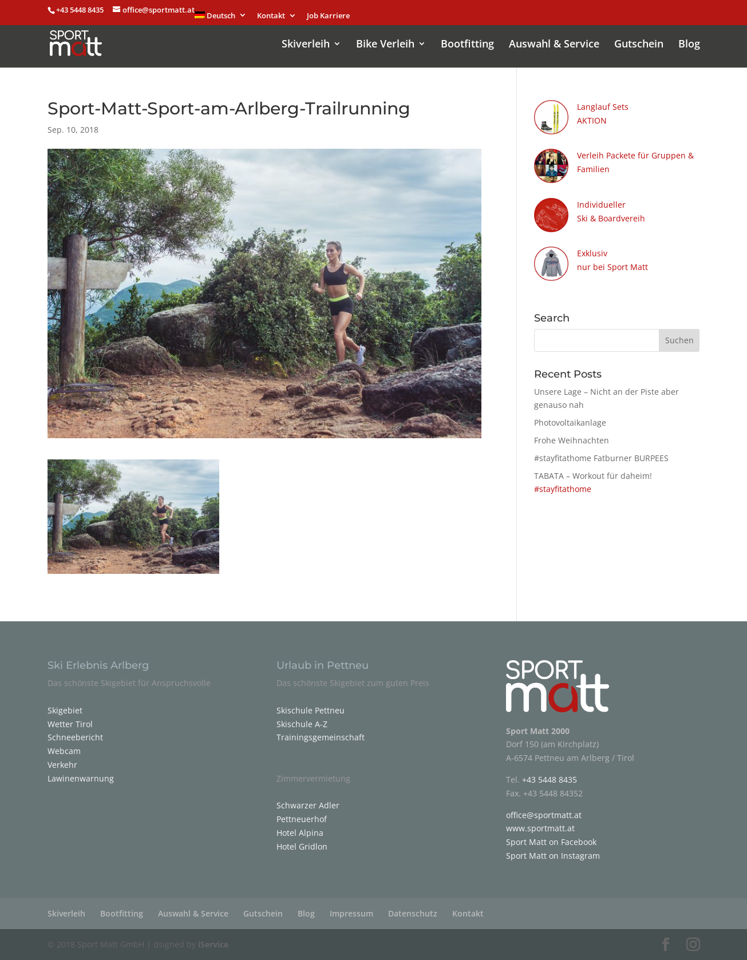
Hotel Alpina (299, 832)
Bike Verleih (385, 44)
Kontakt (271, 16)
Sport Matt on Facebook (551, 841)
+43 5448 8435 (80, 10)
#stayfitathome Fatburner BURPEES (601, 458)
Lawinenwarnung (81, 778)
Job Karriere (328, 16)
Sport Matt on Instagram (553, 855)
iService (213, 944)
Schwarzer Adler (307, 805)
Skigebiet (65, 710)
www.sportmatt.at (540, 828)
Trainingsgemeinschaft (320, 737)
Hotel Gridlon (301, 846)
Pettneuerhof (301, 819)
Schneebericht (75, 737)
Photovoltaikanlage (570, 422)
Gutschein (638, 44)
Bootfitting (467, 44)
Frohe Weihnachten (571, 440)
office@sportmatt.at (544, 815)
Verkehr (62, 764)
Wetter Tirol (70, 724)
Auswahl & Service (554, 44)
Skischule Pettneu (310, 710)
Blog (689, 44)
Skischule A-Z (301, 724)
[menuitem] (221, 18)
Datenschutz (412, 913)
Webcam (64, 750)
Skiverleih (306, 44)
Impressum (351, 913)
